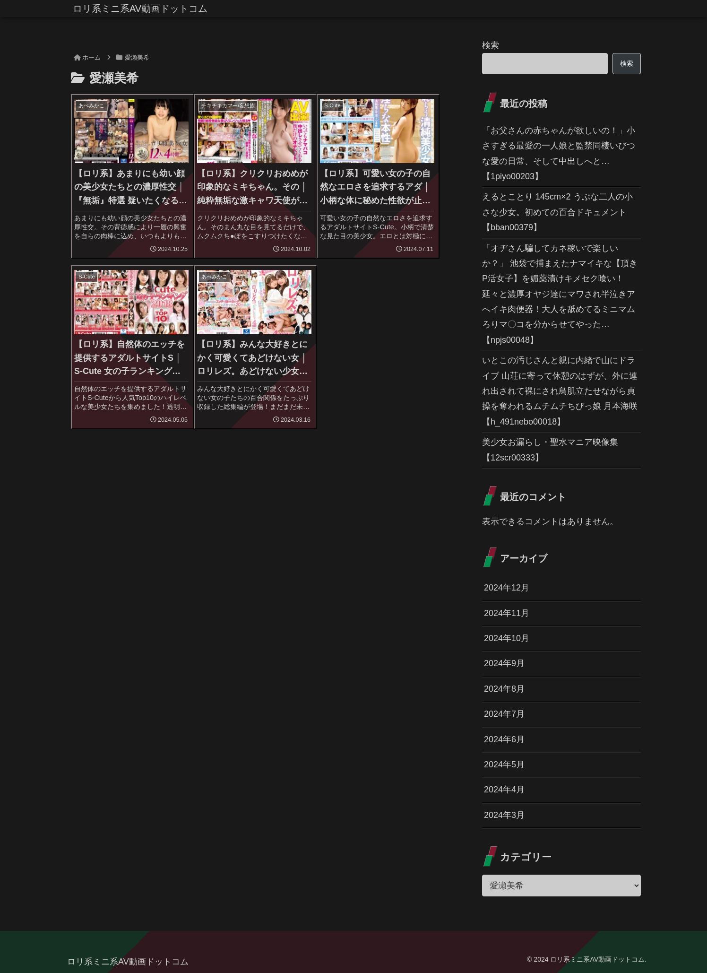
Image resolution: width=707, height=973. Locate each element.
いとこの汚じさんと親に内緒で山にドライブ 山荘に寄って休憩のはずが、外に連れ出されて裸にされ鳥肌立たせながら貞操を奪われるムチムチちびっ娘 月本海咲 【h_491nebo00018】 (560, 391)
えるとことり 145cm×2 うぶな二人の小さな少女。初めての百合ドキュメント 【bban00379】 (557, 212)
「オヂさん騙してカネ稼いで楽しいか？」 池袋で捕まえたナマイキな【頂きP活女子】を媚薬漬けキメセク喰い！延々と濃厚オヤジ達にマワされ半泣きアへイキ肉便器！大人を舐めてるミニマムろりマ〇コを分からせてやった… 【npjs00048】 (560, 294)
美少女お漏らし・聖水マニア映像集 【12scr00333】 (550, 449)
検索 (490, 45)
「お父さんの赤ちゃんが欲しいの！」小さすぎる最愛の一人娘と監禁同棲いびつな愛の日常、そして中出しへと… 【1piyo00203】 (558, 153)
